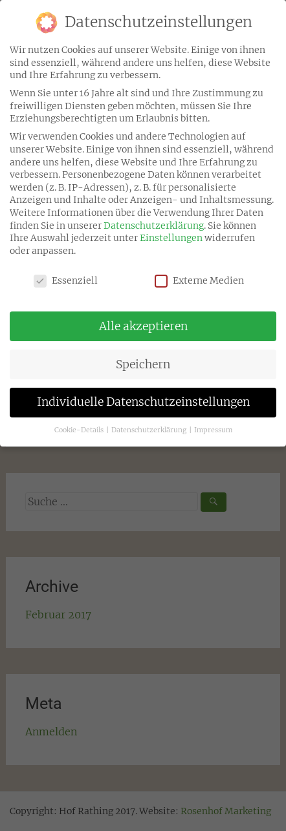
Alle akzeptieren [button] (143, 320)
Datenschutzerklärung (154, 219)
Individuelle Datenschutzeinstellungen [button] (143, 396)
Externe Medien (199, 275)
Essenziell (66, 275)
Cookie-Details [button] (79, 424)
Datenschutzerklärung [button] (149, 424)
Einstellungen (171, 232)
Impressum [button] (213, 424)
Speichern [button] (143, 358)
